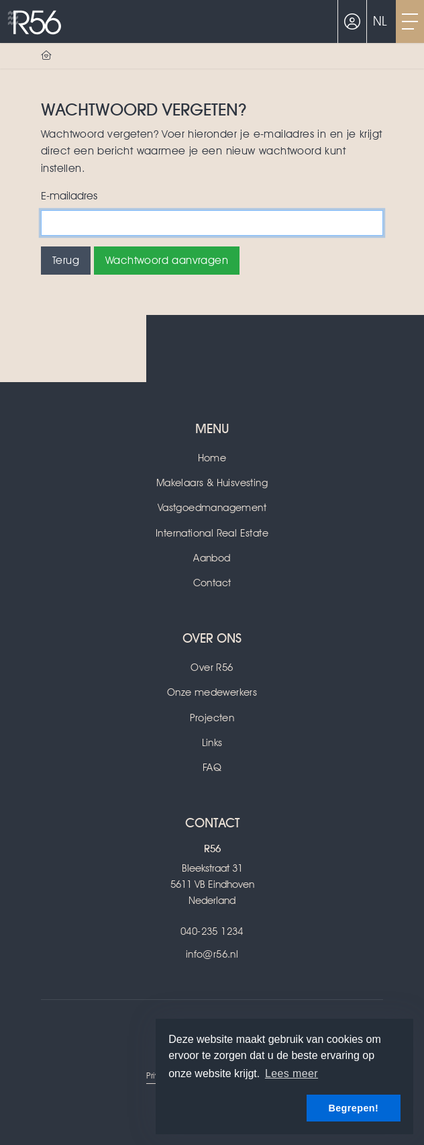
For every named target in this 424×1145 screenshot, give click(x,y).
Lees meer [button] (291, 1073)
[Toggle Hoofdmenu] (410, 21)
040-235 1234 (212, 931)
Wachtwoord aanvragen (166, 260)
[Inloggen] (352, 21)
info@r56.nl (212, 954)
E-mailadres (69, 195)
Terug (65, 260)
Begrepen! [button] (353, 1108)
